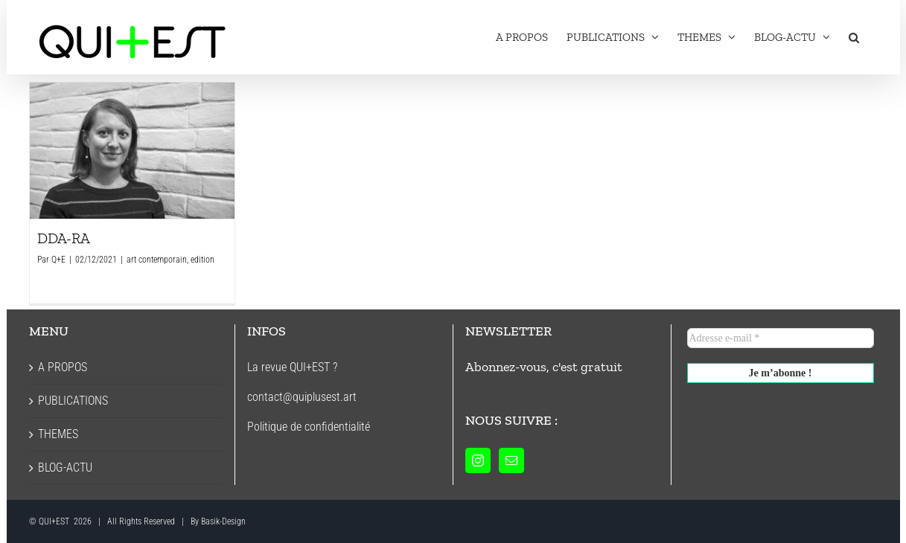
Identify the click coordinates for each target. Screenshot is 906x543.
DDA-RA (63, 238)
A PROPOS (62, 367)
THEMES (58, 434)
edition (202, 259)
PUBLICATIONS (73, 400)
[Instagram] (478, 460)
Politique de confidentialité (308, 427)
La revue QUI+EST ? (292, 367)
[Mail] (511, 460)
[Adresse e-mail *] (780, 338)
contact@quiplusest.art (302, 397)
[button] (854, 37)
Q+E (58, 259)
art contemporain (157, 259)
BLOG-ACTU (65, 467)
